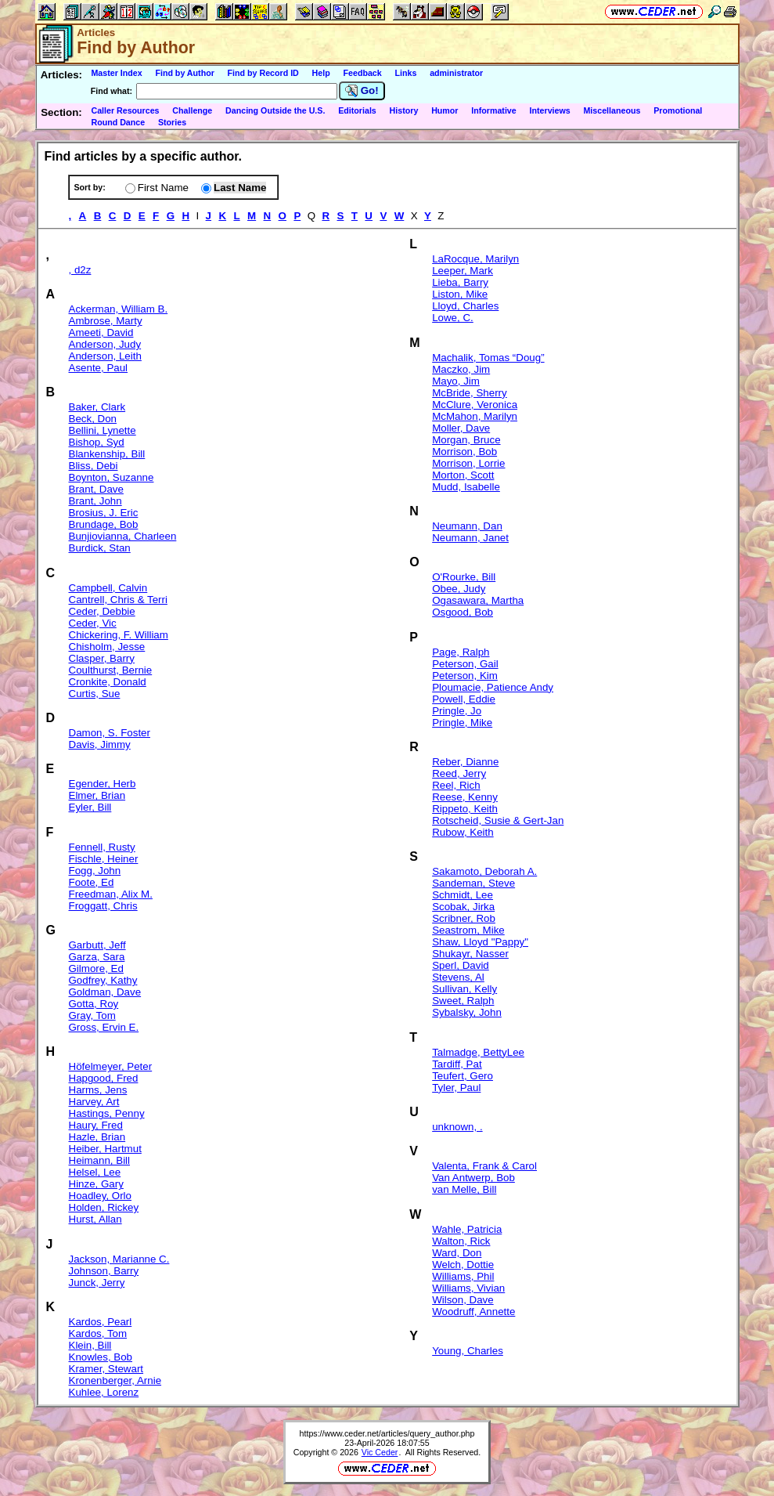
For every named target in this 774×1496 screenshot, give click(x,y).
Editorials (357, 110)
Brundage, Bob (104, 524)
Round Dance (118, 122)
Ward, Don (456, 1253)
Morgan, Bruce (466, 440)
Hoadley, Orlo (100, 1195)
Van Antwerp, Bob (473, 1177)
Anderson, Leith (105, 356)
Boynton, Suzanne (111, 477)
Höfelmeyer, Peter (111, 1066)
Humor (444, 110)
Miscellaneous (611, 110)
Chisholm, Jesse (107, 646)
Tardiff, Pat (456, 1064)
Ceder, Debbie (102, 611)
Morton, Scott (463, 475)
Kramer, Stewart (106, 1369)
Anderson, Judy (105, 344)
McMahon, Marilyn (474, 416)
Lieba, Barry (460, 282)
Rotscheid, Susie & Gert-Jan (497, 820)
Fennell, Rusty (102, 847)
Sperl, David (460, 965)
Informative (493, 110)
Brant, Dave (96, 489)
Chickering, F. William (118, 635)
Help (321, 73)
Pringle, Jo (456, 711)
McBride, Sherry (469, 393)
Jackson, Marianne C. (119, 1259)
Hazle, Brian (97, 1137)
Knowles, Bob (101, 1357)
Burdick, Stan (100, 548)
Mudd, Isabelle (466, 487)
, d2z (80, 270)
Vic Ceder (380, 1452)
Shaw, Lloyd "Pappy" (480, 942)
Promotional (677, 110)
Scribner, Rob (463, 918)
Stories (172, 122)
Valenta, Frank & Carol (484, 1166)
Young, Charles (467, 1351)
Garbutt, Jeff (97, 945)
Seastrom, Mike (468, 930)
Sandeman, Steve (473, 883)
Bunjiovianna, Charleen (123, 536)
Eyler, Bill (90, 807)
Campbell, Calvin (108, 588)
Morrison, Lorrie (468, 463)
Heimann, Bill (100, 1160)
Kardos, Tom (98, 1333)
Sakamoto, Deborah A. (484, 871)
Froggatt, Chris (103, 906)
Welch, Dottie (463, 1264)
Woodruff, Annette (473, 1311)
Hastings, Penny (107, 1113)
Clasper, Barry (102, 658)
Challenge (192, 110)
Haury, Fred (96, 1125)
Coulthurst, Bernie (111, 670)
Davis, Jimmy (100, 744)
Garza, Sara (97, 957)
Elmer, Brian (97, 795)
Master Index (116, 73)
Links (406, 73)
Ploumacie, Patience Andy (492, 687)
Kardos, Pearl (100, 1322)
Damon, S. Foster (109, 733)
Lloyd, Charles (465, 306)
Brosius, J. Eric (104, 513)
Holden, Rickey (104, 1207)
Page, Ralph (460, 652)
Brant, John (95, 501)
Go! (362, 91)
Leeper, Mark (462, 270)
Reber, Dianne (465, 762)
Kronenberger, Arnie (115, 1380)
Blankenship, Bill (107, 454)
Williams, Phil (463, 1276)
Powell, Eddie (463, 699)
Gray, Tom (92, 1015)
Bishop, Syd (96, 442)
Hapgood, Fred (104, 1078)
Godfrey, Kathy (103, 980)
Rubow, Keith (463, 832)
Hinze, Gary (96, 1184)
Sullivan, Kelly (464, 989)
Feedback (363, 73)
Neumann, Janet (470, 538)
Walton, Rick (461, 1241)
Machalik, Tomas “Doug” (488, 357)
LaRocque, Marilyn (475, 259)
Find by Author (184, 73)
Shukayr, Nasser (470, 953)
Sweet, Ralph (463, 1000)
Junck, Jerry (97, 1282)
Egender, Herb (102, 784)
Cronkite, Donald (107, 682)
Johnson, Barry (104, 1271)
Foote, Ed (91, 882)
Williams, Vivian (468, 1288)
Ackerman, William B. (118, 309)
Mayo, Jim (456, 381)
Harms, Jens (98, 1090)
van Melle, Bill (464, 1189)
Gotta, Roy (94, 1004)
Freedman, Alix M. (111, 894)
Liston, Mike (460, 294)
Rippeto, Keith (465, 809)
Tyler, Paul (456, 1087)
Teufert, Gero (462, 1076)
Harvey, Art (94, 1102)
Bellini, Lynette (102, 430)
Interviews (550, 110)
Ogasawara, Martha (478, 600)
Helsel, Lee (95, 1172)
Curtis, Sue (95, 693)
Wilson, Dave (463, 1300)
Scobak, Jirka (463, 906)
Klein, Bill (90, 1345)
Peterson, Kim (465, 675)
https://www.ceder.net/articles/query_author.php (387, 1433)
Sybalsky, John (467, 1012)
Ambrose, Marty (105, 321)
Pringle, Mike (462, 722)
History (404, 110)
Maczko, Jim (461, 369)
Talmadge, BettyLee (478, 1052)
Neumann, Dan (467, 526)
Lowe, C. (452, 317)
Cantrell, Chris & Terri (118, 599)
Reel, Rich (456, 785)
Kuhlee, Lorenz (104, 1392)
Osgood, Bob (462, 612)
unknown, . (457, 1127)
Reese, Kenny (465, 797)
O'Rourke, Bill (463, 577)
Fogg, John (95, 870)
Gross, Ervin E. (104, 1027)
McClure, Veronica (474, 404)
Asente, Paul (98, 368)
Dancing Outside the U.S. (275, 110)
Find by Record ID (263, 73)
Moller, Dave (461, 428)
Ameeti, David (101, 332)
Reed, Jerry (459, 773)
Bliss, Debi (93, 466)
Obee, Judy (458, 588)
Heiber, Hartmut (105, 1149)
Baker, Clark (97, 407)
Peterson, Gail (465, 664)
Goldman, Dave (105, 992)
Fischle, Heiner (104, 859)
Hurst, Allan (95, 1219)
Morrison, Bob (464, 451)
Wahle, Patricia (467, 1229)
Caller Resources (125, 110)
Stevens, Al (458, 977)
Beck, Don (93, 419)
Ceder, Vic (93, 623)
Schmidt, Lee (462, 895)
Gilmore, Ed (96, 968)
